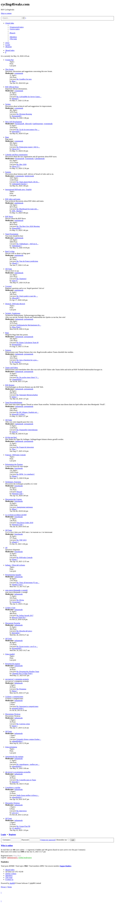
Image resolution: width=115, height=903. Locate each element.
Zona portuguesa (11, 747)
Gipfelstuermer (37, 124)
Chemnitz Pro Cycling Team (22, 673)
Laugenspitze (16, 379)
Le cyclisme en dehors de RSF (16, 515)
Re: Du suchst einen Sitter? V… (27, 377)
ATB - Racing (16, 211)
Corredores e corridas (12, 787)
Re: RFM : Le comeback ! (25, 474)
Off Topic (8, 269)
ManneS (15, 99)
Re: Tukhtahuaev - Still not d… (27, 244)
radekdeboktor (17, 741)
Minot (14, 509)
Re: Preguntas (21, 689)
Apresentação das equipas (14, 756)
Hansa (14, 691)
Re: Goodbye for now (24, 79)
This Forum (9, 69)
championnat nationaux (24, 507)
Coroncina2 (16, 602)
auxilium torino (17, 708)
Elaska (14, 476)
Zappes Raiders (65, 866)
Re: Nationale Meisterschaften (27, 395)
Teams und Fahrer (11, 368)
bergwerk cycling (18, 414)
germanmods (28, 319)
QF (6, 548)
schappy (15, 542)
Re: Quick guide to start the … (27, 296)
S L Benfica (16, 828)
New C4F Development (13, 122)
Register (12, 834)
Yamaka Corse (17, 584)
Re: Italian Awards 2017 (24, 615)
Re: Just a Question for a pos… (27, 360)
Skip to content (6, 13)
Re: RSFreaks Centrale (24, 557)
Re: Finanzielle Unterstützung (26, 430)
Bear (13, 81)
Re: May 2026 (21, 164)
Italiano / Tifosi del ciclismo (15, 565)
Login (3, 834)
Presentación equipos (12, 664)
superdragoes (16, 766)
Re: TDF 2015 (21, 540)
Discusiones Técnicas (12, 714)
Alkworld (28, 124)
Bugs (7, 137)
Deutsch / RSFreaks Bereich (15, 304)
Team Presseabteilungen (13, 402)
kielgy (14, 397)
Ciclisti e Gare (10, 608)
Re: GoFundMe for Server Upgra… (28, 97)
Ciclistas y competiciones (14, 697)
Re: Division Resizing (24, 114)
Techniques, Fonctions (13, 482)
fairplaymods (29, 176)
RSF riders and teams (12, 199)
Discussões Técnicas (12, 803)
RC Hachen (16, 362)
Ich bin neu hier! (11, 437)
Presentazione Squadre (13, 575)
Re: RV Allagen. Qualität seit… (27, 412)
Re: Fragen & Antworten (25, 447)
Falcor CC (15, 149)
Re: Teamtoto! (21, 279)
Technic (8, 104)
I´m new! (8, 286)
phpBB (12, 883)
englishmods (18, 203)
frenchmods (18, 468)
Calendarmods (39, 158)
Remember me (63, 840)
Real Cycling (9, 251)
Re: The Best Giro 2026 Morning (28, 226)
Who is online (7, 845)
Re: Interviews (21, 811)
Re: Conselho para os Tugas (26, 780)
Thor (13, 449)
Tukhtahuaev (16, 246)
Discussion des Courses (13, 499)
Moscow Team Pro (18, 617)
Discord (19, 492)
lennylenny (16, 131)
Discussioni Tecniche (12, 623)
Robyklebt (15, 633)
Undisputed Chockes (19, 184)
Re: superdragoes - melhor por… (28, 764)
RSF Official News (12, 87)
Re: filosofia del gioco (24, 631)
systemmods (18, 73)
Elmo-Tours (16, 327)
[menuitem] (17, 27)
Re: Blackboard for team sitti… (27, 209)
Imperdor (15, 782)
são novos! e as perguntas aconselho (18, 772)
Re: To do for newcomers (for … (27, 129)
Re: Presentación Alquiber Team (27, 671)
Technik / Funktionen (12, 313)
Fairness (8, 350)
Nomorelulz (16, 228)
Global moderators (25, 858)
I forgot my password (47, 840)
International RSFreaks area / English (18, 189)
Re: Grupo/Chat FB (23, 826)
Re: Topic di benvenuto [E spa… (27, 583)
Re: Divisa (20, 600)
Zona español (10, 654)
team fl (14, 281)
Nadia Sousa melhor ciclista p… (27, 795)
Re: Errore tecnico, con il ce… (27, 646)
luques (14, 726)
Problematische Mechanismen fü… (28, 325)
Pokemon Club (17, 494)
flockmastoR (16, 116)
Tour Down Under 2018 (24, 523)
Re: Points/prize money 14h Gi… (28, 147)
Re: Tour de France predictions (27, 261)
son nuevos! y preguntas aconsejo (17, 679)
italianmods (19, 319)
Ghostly (14, 263)
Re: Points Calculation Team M (27, 342)
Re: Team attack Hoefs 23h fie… (28, 182)
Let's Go (15, 813)
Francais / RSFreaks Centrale (15, 455)
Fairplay (8, 172)
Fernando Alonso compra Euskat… (28, 739)
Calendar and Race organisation (16, 155)
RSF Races (9, 216)
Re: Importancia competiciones (27, 706)
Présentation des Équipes (14, 464)
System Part (9, 60)
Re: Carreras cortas (23, 724)
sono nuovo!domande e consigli (16, 590)
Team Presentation (11, 234)
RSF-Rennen (9, 385)
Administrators (12, 858)
